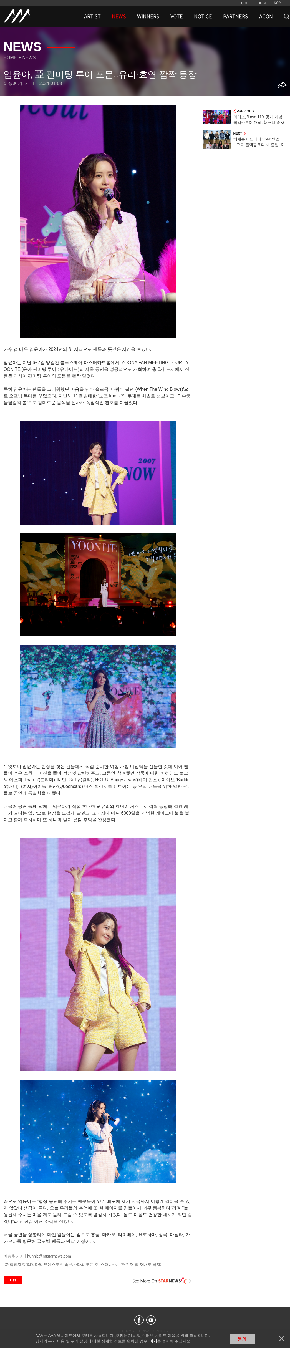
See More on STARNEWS (162, 1280)
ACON (266, 16)
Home (10, 57)
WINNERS (148, 16)
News (29, 57)
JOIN (243, 3)
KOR (277, 2)
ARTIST (92, 16)
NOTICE (203, 16)
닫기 (281, 1338)
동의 (242, 1339)
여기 (153, 1341)
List (13, 1280)
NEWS (119, 16)
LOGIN (261, 3)
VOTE (176, 16)
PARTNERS (235, 16)
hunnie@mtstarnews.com (49, 1256)
